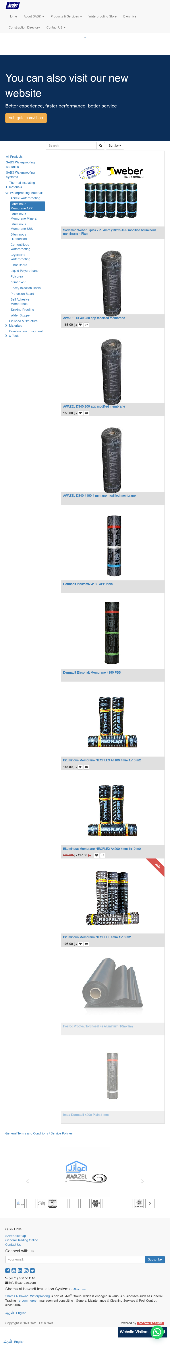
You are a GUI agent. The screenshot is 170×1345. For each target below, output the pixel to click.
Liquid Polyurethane (25, 270)
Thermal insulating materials (22, 185)
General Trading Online (21, 1240)
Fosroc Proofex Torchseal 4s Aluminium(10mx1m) (98, 1026)
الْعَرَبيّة (9, 1313)
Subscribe (155, 1259)
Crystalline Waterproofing (20, 257)
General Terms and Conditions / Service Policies (39, 1133)
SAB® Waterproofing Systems (20, 175)
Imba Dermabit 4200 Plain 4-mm (86, 1115)
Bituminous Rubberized (19, 237)
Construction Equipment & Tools (26, 333)
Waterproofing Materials (26, 193)
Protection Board (22, 293)
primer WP (18, 282)
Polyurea (17, 276)
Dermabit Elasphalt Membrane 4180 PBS (92, 672)
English (21, 1313)
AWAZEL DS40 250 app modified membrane (94, 318)
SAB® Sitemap (15, 1236)
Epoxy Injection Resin (26, 288)
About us (79, 1289)
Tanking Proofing (22, 309)
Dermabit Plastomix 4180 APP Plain (88, 584)
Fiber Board (19, 265)
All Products (14, 156)
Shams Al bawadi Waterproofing (27, 1296)
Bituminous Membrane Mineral (24, 216)
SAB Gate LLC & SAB (150, 1323)
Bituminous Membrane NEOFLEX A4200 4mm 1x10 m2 (102, 849)
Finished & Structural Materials (23, 323)
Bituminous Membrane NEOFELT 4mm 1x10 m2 (97, 937)
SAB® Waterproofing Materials (20, 165)
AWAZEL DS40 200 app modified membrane (94, 406)
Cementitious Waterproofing (20, 247)
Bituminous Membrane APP (22, 206)
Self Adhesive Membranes (20, 302)
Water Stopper (21, 315)
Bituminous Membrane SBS (22, 226)
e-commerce (28, 1300)
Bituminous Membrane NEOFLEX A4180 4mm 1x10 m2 (102, 760)
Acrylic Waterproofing (25, 198)
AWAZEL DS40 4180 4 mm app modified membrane (99, 495)
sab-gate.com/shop (26, 118)
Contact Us (13, 1244)
